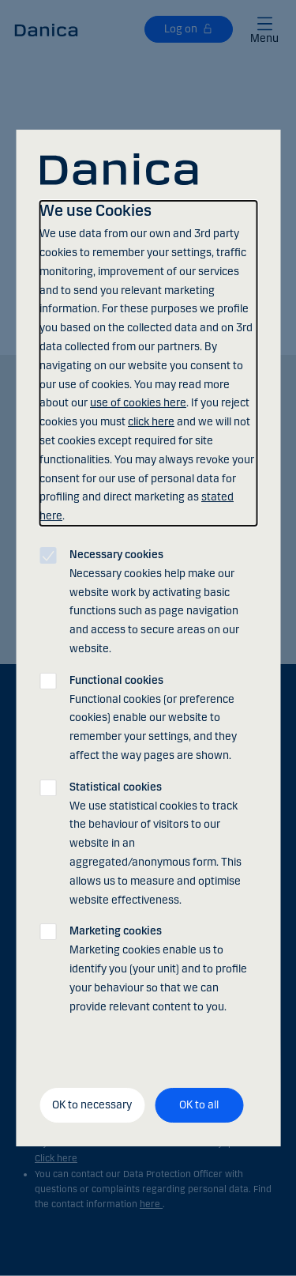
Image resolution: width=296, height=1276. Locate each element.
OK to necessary (92, 1105)
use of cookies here (138, 403)
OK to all (199, 1105)
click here (151, 421)
